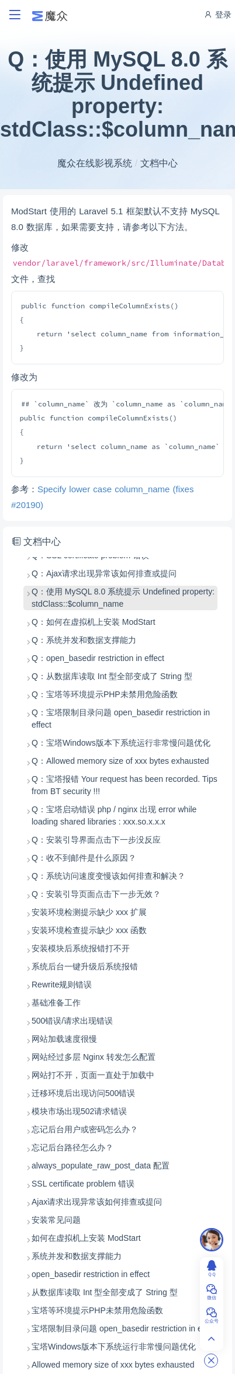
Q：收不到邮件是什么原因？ (84, 857)
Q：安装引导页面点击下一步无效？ (96, 894)
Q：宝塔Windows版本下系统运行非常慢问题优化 (121, 742)
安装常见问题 (56, 1220)
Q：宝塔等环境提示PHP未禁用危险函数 (105, 694)
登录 (217, 14)
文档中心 (159, 163)
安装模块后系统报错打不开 (81, 948)
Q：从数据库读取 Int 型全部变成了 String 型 (112, 676)
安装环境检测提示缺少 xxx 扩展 (89, 912)
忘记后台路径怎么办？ (72, 1147)
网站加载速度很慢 (64, 1038)
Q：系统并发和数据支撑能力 (84, 640)
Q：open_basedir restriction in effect (98, 658)
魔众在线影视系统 (94, 163)
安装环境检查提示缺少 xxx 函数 (89, 930)
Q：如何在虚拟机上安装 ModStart (93, 622)
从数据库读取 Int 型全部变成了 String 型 (105, 1292)
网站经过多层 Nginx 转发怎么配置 (93, 1057)
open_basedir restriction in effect (91, 1274)
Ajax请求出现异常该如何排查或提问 (97, 1201)
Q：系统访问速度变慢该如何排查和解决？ (108, 876)
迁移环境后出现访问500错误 (83, 1093)
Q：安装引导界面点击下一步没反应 (96, 839)
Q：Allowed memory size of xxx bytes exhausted (120, 761)
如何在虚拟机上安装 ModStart (86, 1238)
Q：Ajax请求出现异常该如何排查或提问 (104, 573)
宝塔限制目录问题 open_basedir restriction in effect (124, 1328)
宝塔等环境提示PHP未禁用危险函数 (97, 1310)
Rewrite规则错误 (62, 984)
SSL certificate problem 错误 (83, 1183)
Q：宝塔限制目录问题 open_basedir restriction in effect (121, 718)
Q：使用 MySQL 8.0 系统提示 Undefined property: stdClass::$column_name (123, 597)
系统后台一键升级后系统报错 (85, 966)
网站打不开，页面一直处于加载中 (93, 1075)
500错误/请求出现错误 (72, 1020)
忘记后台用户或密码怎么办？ (85, 1129)
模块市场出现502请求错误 (79, 1111)
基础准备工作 (56, 1002)
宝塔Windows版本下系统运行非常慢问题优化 (114, 1346)
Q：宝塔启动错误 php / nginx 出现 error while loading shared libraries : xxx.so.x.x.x (114, 815)
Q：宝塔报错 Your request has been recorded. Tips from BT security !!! (124, 785)
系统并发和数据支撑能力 (77, 1256)
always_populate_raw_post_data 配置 (101, 1165)
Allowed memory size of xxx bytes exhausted (113, 1364)
